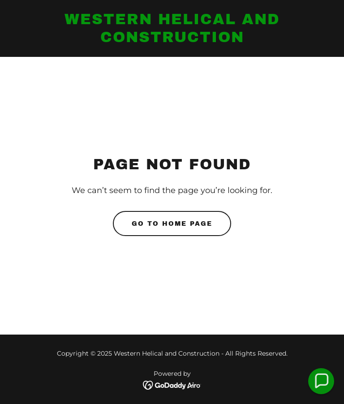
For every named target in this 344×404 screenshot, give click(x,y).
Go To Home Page (172, 223)
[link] (172, 39)
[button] (321, 381)
